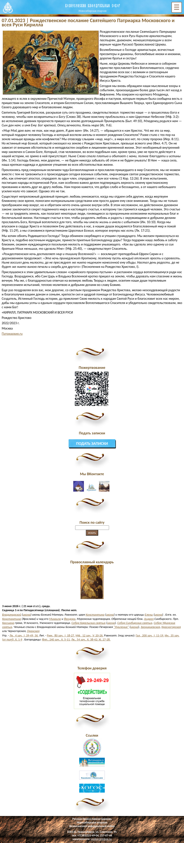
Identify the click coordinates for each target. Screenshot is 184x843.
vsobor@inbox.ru (101, 839)
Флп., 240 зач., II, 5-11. (56, 639)
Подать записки (92, 443)
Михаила (55, 619)
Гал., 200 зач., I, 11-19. (150, 635)
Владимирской (11, 614)
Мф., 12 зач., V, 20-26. (90, 635)
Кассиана (8, 623)
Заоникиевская (150, 627)
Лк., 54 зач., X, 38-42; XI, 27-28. (91, 639)
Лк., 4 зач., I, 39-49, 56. (24, 635)
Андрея (149, 619)
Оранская (33, 631)
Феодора (69, 619)
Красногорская (171, 627)
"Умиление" (121, 627)
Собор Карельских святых (88, 623)
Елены (149, 614)
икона (26, 614)
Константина (95, 614)
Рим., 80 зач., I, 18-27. (61, 635)
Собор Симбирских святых (134, 623)
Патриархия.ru (12, 334)
